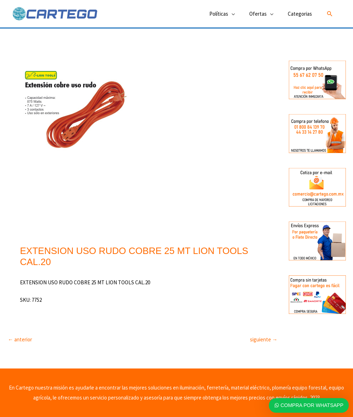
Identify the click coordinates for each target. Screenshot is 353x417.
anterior (20, 339)
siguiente (263, 339)
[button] (329, 13)
